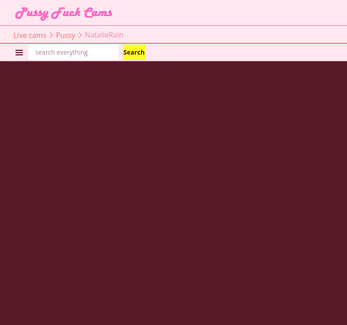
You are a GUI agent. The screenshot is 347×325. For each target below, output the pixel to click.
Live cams (30, 35)
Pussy (65, 35)
